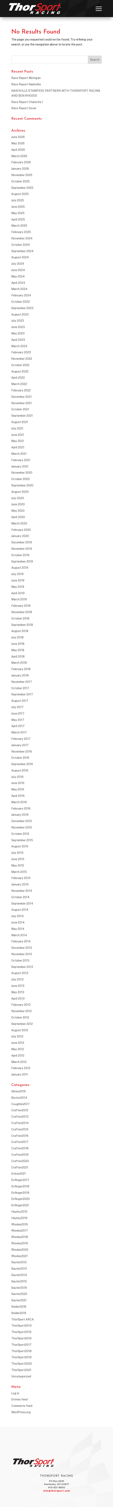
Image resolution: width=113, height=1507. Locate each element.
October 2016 (20, 757)
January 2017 (20, 745)
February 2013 (21, 1004)
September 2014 (22, 903)
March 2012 (19, 1062)
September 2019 (22, 561)
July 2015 (17, 852)
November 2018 (21, 612)
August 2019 (19, 567)
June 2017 (17, 713)
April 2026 (18, 149)
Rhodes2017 (19, 1230)
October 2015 (20, 833)
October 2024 (20, 244)
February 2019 (21, 605)
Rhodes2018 (19, 1237)
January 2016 (20, 814)
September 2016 (22, 764)
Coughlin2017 (20, 1104)
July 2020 (17, 498)
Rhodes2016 (19, 1224)
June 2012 (17, 1042)
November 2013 (21, 954)
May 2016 (17, 789)
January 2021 (19, 466)
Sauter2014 (19, 1275)
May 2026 (18, 143)
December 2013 (21, 947)
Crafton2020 (20, 1161)
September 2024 (22, 251)
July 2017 (17, 707)
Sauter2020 (19, 1294)
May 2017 (17, 720)
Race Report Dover (23, 108)
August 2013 (19, 973)
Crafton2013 (19, 1116)
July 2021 (17, 428)
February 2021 (20, 460)
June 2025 (18, 206)
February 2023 (21, 352)
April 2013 (18, 998)
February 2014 (21, 941)
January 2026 (20, 168)
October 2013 (20, 960)
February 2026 (21, 162)
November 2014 (21, 890)
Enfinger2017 (20, 1180)
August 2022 (19, 371)
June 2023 (18, 327)
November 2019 (21, 548)
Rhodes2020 (19, 1249)
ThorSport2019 (21, 1357)
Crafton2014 (20, 1123)
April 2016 (18, 795)
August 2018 (19, 631)
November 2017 (21, 681)
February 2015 (21, 878)
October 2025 (20, 181)
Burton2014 (19, 1097)
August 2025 (20, 194)
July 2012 (17, 1036)
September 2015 (22, 840)
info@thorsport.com (56, 1490)
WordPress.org (21, 1412)
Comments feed (21, 1405)
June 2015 (17, 859)
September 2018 (22, 624)
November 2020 (21, 472)
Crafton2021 (19, 1167)
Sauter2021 (19, 1300)
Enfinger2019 (20, 1192)
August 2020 (20, 491)
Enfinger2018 (20, 1186)
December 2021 (21, 396)
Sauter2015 (19, 1281)
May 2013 (17, 992)
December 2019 (21, 542)
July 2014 (17, 916)
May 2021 (17, 441)
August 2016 (19, 770)
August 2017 (19, 700)
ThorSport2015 (21, 1332)
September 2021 (22, 415)
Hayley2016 (19, 1218)
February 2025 (21, 232)
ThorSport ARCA (22, 1319)
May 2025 (18, 213)
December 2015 (21, 821)
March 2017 (19, 732)
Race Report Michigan (26, 78)
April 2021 (17, 447)
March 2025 (19, 225)
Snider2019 (18, 1313)
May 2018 (17, 650)
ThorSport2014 (21, 1325)
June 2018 (17, 643)
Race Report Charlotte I (27, 102)
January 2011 (19, 1074)
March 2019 (19, 599)
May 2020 (18, 510)
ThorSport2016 (21, 1338)
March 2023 (19, 346)
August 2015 (19, 846)
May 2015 (17, 865)
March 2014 (19, 935)
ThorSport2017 (21, 1344)
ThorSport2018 (21, 1351)
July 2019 (17, 574)
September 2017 (22, 694)
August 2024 (20, 257)
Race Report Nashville (26, 84)
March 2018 (19, 662)
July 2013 (17, 979)
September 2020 (22, 485)
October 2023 (20, 301)
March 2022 (19, 384)
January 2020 (20, 536)
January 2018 (20, 675)
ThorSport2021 (21, 1370)
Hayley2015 (19, 1211)
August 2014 (19, 909)
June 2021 (17, 434)
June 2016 (17, 783)
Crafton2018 (19, 1148)
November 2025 (21, 175)
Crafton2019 (19, 1154)
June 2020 (18, 504)
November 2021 (21, 403)
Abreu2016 (18, 1091)
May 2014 (17, 928)
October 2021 (20, 409)
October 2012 (20, 1017)
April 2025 (18, 219)
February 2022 (21, 390)
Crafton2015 (19, 1129)
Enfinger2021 (20, 1205)
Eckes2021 (18, 1173)
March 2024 (19, 289)
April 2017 (18, 726)
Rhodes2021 (19, 1256)
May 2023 (18, 333)
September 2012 (22, 1024)
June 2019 (17, 580)
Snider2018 (18, 1306)
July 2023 (17, 320)
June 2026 (18, 137)
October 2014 (20, 897)
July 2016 (17, 776)
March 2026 (19, 156)
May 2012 (17, 1049)
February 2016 (21, 808)
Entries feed (19, 1399)
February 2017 (21, 738)
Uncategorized (21, 1376)
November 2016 (21, 751)
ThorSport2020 (21, 1363)
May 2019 (17, 586)
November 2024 (22, 238)
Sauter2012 (19, 1262)
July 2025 (17, 200)
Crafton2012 (19, 1110)
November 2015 (21, 827)
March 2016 (19, 802)
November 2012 (21, 1011)
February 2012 (20, 1068)
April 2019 (18, 593)
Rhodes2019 (19, 1243)
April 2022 (18, 377)
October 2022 (20, 365)
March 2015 (19, 872)
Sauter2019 (19, 1287)
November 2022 (21, 358)
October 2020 (20, 479)
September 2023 (22, 308)
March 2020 (19, 523)
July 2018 (17, 637)
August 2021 (19, 422)
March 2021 (19, 453)
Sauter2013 (19, 1268)
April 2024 (18, 282)
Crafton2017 (19, 1142)
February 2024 (21, 295)
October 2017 (20, 688)
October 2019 (20, 555)
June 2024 (18, 270)
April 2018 (18, 656)
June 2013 (17, 985)
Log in (15, 1393)
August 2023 (20, 314)
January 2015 (20, 884)
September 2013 (22, 967)
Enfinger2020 (20, 1199)
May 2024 (18, 276)
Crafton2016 (19, 1135)
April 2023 (18, 339)
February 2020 (21, 529)
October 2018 (20, 618)
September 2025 (22, 187)
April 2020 (18, 517)
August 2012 (19, 1030)
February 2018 (21, 669)
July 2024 (17, 263)
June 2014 (18, 922)
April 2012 (17, 1055)
